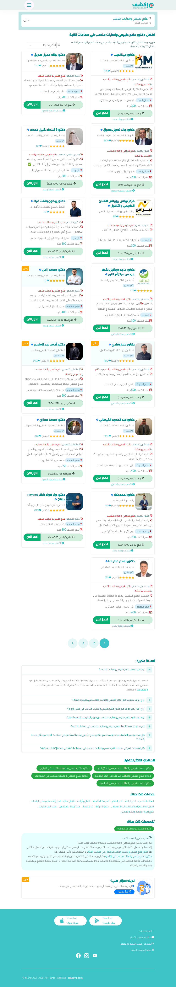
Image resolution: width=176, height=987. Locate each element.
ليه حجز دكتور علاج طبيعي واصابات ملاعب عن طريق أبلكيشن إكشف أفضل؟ (106, 718)
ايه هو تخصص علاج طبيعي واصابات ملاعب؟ (122, 670)
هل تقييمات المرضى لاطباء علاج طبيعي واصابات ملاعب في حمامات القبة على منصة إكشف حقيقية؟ (92, 748)
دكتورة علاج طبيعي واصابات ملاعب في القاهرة (128, 856)
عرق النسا (88, 806)
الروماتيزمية (142, 689)
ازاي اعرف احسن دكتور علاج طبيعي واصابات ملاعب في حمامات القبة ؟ (108, 700)
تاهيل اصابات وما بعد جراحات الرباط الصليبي (132, 806)
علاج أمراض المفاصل (69, 806)
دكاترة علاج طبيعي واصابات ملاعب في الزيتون (64, 768)
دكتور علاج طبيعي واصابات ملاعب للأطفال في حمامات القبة (118, 851)
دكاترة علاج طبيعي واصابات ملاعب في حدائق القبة (124, 768)
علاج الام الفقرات (47, 806)
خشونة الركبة (102, 806)
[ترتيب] (42, 45)
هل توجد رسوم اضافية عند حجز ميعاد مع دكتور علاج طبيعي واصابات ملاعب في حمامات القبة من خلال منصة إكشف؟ (88, 737)
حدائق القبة (145, 100)
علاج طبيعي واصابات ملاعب (117, 79)
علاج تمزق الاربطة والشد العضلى (137, 811)
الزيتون (77, 170)
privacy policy (75, 977)
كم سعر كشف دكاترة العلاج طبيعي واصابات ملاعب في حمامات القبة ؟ (108, 727)
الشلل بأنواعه (84, 801)
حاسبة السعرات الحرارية (142, 950)
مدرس (60, 141)
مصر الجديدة (74, 306)
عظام (98, 369)
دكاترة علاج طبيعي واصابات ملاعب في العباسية (125, 783)
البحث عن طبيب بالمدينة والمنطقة (137, 943)
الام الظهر (117, 801)
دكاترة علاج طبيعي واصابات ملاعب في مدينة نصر (61, 775)
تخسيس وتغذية (143, 84)
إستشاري (128, 66)
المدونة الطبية (146, 931)
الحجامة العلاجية (101, 801)
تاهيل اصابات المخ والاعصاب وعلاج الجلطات (52, 801)
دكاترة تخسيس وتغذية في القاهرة (134, 828)
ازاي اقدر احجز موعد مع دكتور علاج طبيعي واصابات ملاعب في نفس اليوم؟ (106, 709)
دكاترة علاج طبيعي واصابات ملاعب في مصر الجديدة (123, 775)
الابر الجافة (130, 801)
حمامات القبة (88, 20)
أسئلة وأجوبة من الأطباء (142, 937)
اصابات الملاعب (146, 801)
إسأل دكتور (124, 891)
